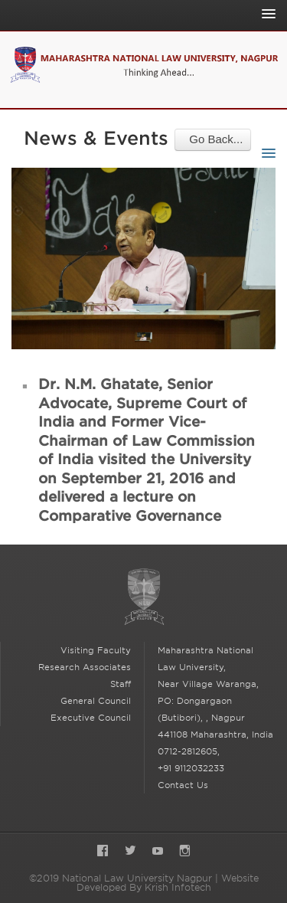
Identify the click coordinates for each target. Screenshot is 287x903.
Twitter (130, 852)
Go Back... (213, 139)
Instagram (185, 852)
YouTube (157, 852)
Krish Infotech (178, 887)
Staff (120, 684)
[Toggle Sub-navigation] (265, 153)
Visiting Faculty (95, 650)
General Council (95, 700)
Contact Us (183, 785)
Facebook (102, 852)
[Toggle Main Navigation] (265, 14)
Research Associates (84, 667)
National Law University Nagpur (144, 597)
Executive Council (91, 717)
